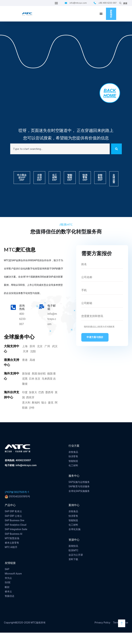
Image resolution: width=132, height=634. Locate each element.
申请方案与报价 (95, 338)
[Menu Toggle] (56, 3)
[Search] (115, 149)
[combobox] (58, 149)
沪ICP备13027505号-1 (17, 493)
